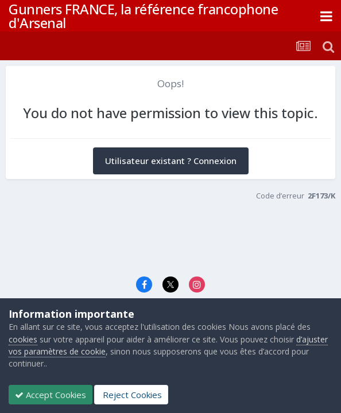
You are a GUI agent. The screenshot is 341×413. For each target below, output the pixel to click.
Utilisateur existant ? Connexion (171, 160)
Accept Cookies (50, 394)
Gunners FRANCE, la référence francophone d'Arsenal (143, 16)
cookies (23, 339)
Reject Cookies (131, 394)
